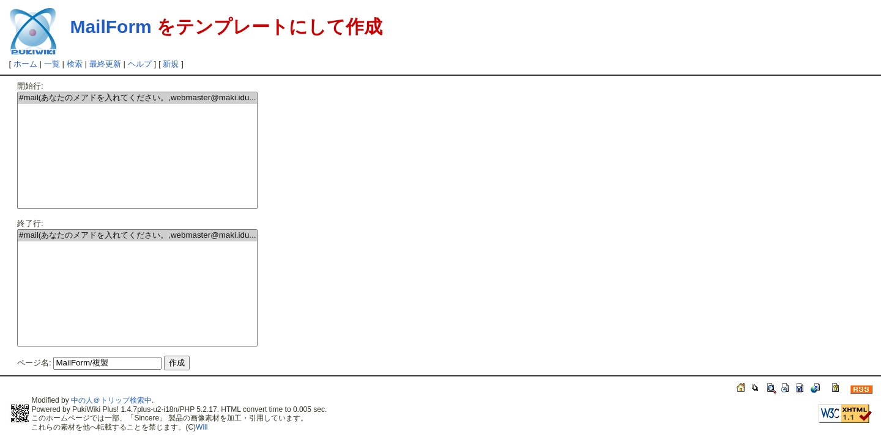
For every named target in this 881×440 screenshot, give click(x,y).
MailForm (110, 26)
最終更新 (105, 63)
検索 (75, 63)
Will (201, 427)
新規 (171, 63)
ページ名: (34, 362)
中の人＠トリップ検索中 (111, 400)
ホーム (25, 63)
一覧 (52, 63)
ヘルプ (140, 63)
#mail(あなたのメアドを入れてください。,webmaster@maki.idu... (137, 98)
